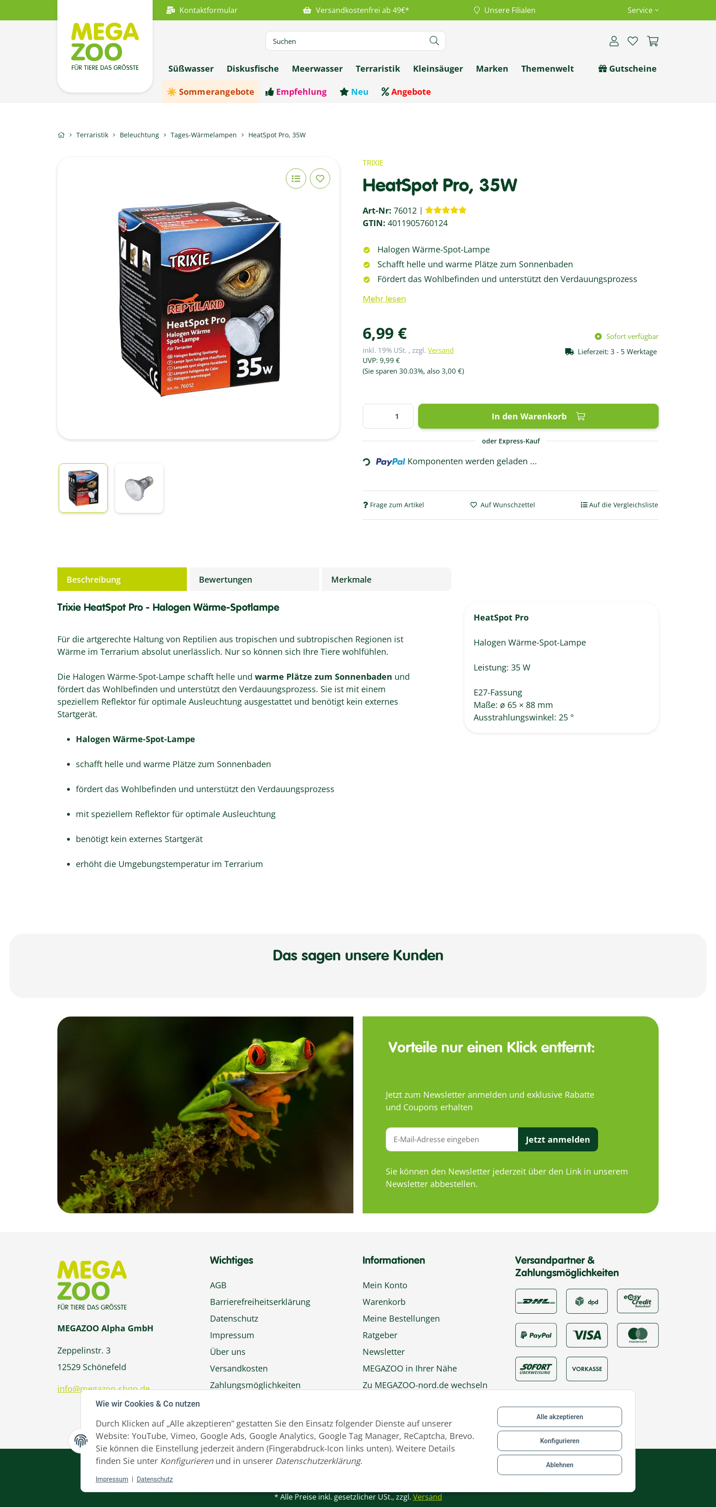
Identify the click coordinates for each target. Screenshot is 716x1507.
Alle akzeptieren (559, 1417)
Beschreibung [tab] (94, 579)
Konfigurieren (559, 1441)
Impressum (112, 1479)
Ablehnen (559, 1465)
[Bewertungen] (446, 210)
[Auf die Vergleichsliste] (296, 178)
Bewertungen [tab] (225, 579)
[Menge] (388, 416)
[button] (639, 10)
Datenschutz (155, 1479)
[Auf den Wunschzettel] (320, 178)
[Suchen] (344, 41)
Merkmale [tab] (351, 579)
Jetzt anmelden (558, 1139)
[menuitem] (191, 68)
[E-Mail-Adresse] (452, 1139)
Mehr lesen (384, 299)
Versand (441, 350)
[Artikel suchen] (434, 41)
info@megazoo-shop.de (103, 1388)
